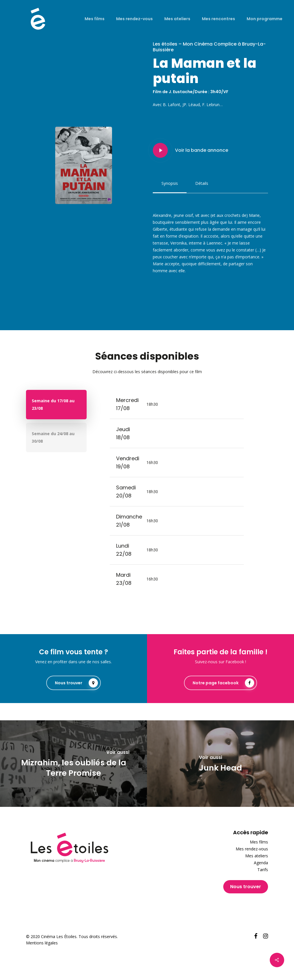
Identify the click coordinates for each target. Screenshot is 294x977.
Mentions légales (42, 943)
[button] (170, 183)
